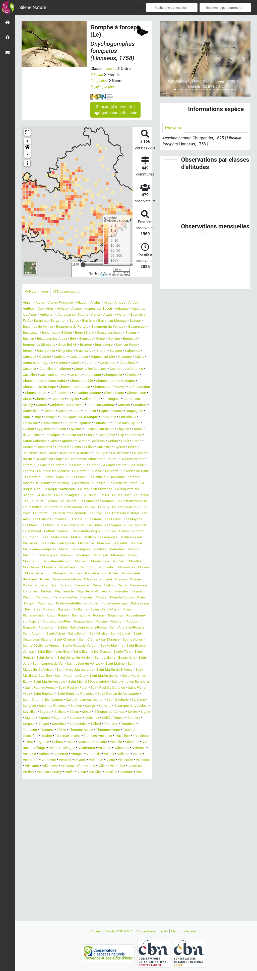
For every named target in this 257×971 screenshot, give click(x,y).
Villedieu (30, 832)
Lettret (97, 561)
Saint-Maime (57, 718)
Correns (65, 423)
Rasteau (92, 652)
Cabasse (51, 363)
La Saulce (95, 519)
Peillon (62, 628)
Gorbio (29, 465)
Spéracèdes (86, 784)
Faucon (65, 447)
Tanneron (123, 784)
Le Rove (95, 543)
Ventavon (52, 826)
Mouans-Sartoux (77, 609)
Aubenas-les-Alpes (58, 315)
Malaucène (131, 567)
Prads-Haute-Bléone (78, 646)
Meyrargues (35, 591)
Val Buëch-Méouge (113, 808)
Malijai (29, 573)
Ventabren (32, 826)
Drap (123, 429)
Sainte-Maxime (113, 694)
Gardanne (41, 459)
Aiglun (28, 303)
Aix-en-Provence (65, 303)
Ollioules (30, 622)
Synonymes (174, 127)
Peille (48, 628)
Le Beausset (62, 525)
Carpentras (32, 375)
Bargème (95, 321)
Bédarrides (34, 339)
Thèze (86, 790)
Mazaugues (64, 585)
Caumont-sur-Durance (60, 381)
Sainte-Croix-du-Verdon (76, 694)
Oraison (65, 622)
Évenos (29, 447)
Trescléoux (72, 802)
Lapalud (78, 501)
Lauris (42, 525)
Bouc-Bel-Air (75, 351)
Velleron (119, 820)
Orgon (96, 622)
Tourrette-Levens (105, 796)
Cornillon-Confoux (39, 423)
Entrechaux (101, 435)
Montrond (116, 603)
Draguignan (94, 429)
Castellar (75, 375)
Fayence (82, 447)
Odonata (97, 74)
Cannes (103, 369)
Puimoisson (33, 652)
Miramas (115, 591)
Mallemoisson (92, 573)
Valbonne (85, 808)
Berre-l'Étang (74, 339)
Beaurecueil (116, 333)
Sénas (47, 772)
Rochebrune (117, 658)
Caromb (135, 369)
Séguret (142, 766)
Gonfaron (139, 459)
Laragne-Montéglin (41, 507)
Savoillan (123, 766)
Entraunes (78, 435)
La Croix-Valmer (95, 483)
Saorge (45, 766)
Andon (28, 309)
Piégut (133, 634)
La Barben (140, 471)
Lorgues (46, 567)
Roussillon (101, 670)
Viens (123, 826)
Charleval (94, 387)
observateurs (72, 291)
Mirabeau (75, 591)
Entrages (139, 429)
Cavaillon (91, 381)
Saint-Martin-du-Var (80, 730)
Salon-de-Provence (127, 760)
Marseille (94, 579)
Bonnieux (131, 345)
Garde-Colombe (67, 459)
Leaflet (102, 274)
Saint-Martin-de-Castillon (116, 724)
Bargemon (115, 321)
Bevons (127, 339)
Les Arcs (30, 549)
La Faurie (47, 489)
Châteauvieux (64, 405)
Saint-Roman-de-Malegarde (47, 754)
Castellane (55, 375)
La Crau (71, 483)
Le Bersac (85, 525)
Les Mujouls (78, 555)
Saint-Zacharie (58, 760)
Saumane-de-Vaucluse (93, 766)
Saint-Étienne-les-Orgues (115, 700)
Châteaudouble (51, 393)
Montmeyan (94, 603)
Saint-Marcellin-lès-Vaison (95, 718)
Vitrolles (139, 838)
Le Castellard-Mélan (99, 531)
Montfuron (51, 603)
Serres (114, 772)
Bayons (83, 327)
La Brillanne (55, 477)
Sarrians (62, 766)
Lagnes (136, 489)
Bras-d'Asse (116, 351)
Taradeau (31, 790)
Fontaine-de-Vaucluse (42, 453)
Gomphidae (100, 80)
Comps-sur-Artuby (62, 417)
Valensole (94, 814)
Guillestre (31, 471)
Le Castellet (131, 531)
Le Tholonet (52, 561)
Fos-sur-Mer (98, 453)
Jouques (120, 471)
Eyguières (47, 447)
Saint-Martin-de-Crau (41, 730)
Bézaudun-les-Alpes (42, 345)
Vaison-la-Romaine (39, 808)
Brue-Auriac (105, 357)
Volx (62, 844)
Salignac (100, 760)
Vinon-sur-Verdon (53, 838)
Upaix (137, 802)
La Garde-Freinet (92, 489)
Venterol (71, 826)
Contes (87, 417)
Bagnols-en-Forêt (69, 321)
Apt (57, 309)
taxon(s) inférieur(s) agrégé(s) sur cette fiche (115, 109)
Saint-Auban (128, 676)
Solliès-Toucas (111, 778)
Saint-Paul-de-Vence (61, 742)
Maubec (112, 579)
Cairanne (33, 369)
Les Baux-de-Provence (61, 549)
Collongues (33, 417)
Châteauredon (128, 399)
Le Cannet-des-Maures (59, 531)
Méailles (85, 585)
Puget (104, 646)
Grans (55, 465)
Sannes (29, 766)
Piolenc (98, 640)
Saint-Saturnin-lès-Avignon (97, 754)
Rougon (64, 670)
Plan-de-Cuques (122, 640)
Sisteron (67, 778)
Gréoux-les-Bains (116, 465)
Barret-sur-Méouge (57, 327)
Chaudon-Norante (95, 405)
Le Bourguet (107, 525)
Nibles (39, 615)
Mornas (52, 609)
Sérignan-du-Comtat (88, 772)
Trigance (105, 802)
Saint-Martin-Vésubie (41, 736)
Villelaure (49, 832)
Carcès (119, 369)
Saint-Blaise (58, 682)
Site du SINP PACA (115, 931)
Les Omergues (105, 555)
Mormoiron (33, 609)
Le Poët (138, 537)
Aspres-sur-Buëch (123, 309)
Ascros (98, 309)
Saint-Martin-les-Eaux (119, 730)
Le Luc (71, 537)
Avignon (43, 321)
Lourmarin (98, 567)
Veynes (88, 826)
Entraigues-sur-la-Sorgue (45, 435)
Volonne (48, 844)
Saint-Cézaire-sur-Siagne (119, 682)
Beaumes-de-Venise (111, 327)
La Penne (97, 501)
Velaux (103, 820)
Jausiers (79, 471)
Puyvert (75, 652)
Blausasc (81, 345)
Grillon (140, 465)
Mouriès (121, 609)
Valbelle (66, 808)
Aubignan (86, 315)
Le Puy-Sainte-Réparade (64, 543)
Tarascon (50, 790)
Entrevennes (34, 441)
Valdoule (75, 814)
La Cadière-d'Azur (84, 477)
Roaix (83, 658)
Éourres (54, 441)
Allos (119, 303)
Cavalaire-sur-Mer (118, 381)
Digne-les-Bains (67, 429)
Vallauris (132, 814)
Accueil (89, 931)
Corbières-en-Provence (117, 417)
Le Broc (128, 525)
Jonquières (99, 471)
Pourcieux (48, 646)
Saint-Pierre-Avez (56, 748)
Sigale (128, 772)
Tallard (106, 784)
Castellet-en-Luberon (104, 375)
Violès (110, 838)
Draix (111, 429)
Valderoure (54, 814)
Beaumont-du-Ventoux (83, 333)
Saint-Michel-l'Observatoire (87, 736)
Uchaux (122, 802)
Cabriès (69, 363)
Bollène (113, 345)
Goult (42, 465)
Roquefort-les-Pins (105, 664)
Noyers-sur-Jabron (120, 615)
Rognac (138, 658)
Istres (63, 471)
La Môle (91, 495)
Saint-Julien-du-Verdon (116, 706)
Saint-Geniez (58, 706)
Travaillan (50, 802)
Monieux (90, 597)
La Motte (109, 495)
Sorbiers (134, 778)
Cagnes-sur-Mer (135, 363)
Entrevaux (122, 435)
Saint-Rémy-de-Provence (123, 748)
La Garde (67, 489)
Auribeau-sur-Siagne (116, 315)
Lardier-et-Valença (77, 507)
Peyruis (117, 634)
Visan (124, 838)
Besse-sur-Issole (103, 339)
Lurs (114, 567)
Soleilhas (86, 778)
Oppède (48, 622)
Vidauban (106, 826)
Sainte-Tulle (33, 706)
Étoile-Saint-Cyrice (121, 441)
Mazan (45, 585)
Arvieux (82, 309)
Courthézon (104, 423)
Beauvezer (139, 333)
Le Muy (86, 537)
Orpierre (112, 622)
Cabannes (32, 363)
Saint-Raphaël (86, 748)
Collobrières (126, 411)
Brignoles (83, 357)
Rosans (29, 670)
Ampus (133, 303)
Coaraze (88, 411)
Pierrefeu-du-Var (56, 640)
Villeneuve (70, 832)
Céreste (30, 387)
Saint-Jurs (72, 712)
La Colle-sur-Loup (118, 477)
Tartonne (70, 790)
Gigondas (104, 459)
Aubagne (31, 315)
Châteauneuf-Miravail (93, 399)
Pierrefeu (31, 640)
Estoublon (92, 441)
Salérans (81, 760)
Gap (26, 459)
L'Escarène (111, 549)
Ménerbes (105, 585)
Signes (143, 772)
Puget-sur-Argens (128, 646)
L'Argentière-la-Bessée (116, 507)
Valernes (114, 814)
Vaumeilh (85, 820)
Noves (95, 615)
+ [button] (27, 141)
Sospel (47, 784)
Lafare (118, 483)
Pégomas (31, 628)
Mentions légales (190, 931)
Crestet (124, 423)
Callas (49, 369)
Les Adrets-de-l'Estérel (125, 543)
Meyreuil (56, 591)
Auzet (28, 321)
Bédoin (53, 339)
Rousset (81, 670)
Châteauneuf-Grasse (53, 399)
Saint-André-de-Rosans (67, 676)
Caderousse (107, 363)
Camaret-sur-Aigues (75, 369)
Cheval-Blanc (125, 405)
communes (39, 291)
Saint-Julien (82, 706)
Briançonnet (61, 357)
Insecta (111, 68)
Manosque (54, 579)
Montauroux (112, 597)
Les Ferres (133, 549)
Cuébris (140, 423)
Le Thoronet (77, 561)
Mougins (102, 609)
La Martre (72, 495)
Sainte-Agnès (113, 688)
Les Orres (129, 555)
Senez (61, 772)
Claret (53, 411)
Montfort (31, 603)
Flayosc (138, 447)
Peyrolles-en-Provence (67, 634)
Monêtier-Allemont (63, 597)
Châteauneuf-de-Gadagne (90, 393)
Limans (112, 561)
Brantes (96, 351)
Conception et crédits (153, 931)
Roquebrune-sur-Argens (65, 664)
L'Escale (91, 549)
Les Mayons (33, 555)
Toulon (81, 796)
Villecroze (139, 826)
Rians (43, 658)
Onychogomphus (105, 86)
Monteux (133, 597)
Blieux (98, 345)
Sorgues (30, 784)
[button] (27, 148)
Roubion (46, 670)
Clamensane (34, 411)
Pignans (81, 640)
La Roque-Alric (67, 513)
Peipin (76, 628)
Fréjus (117, 453)
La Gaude (118, 489)
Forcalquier (75, 453)
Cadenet (86, 363)
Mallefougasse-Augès (57, 573)
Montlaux (71, 603)
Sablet (118, 670)
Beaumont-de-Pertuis (41, 333)
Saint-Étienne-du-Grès (71, 700)
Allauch (90, 303)
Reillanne (110, 652)
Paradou (139, 622)
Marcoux (75, 579)
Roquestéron (136, 664)
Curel (27, 429)
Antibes (44, 309)
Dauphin (42, 429)
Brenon (41, 357)
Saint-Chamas (35, 688)
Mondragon (33, 597)
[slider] (83, 264)
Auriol (142, 315)
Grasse (70, 465)
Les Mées (56, 555)
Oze (125, 622)
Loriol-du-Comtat (71, 567)
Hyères (49, 471)
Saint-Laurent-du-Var (102, 712)
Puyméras (56, 652)
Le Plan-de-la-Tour (112, 537)
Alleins (106, 303)
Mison (131, 591)
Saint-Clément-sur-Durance (75, 688)
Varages (66, 820)
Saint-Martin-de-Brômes (69, 724)
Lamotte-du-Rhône (51, 501)
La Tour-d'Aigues (122, 519)
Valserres (47, 820)
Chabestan (49, 387)
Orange (81, 622)
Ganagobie (135, 453)
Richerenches (63, 658)
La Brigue (33, 477)
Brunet (125, 357)
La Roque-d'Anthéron (101, 513)
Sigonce (32, 778)
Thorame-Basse (109, 790)
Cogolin (105, 411)
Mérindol (142, 585)
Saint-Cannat (83, 682)
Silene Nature (32, 7)
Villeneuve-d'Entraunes (102, 832)
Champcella (72, 387)
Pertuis (131, 628)
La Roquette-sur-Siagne (63, 519)
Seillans (32, 772)
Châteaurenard (36, 405)
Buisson (141, 357)
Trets (89, 802)
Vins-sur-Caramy (87, 838)
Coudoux (83, 423)
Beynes (143, 339)
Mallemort (117, 573)
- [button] (27, 154)
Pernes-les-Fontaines (103, 628)
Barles (133, 321)
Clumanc (70, 411)
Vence (134, 820)
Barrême (30, 327)
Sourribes (64, 784)
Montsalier (137, 603)
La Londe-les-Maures (41, 495)
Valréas (29, 820)
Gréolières (89, 465)
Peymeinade (34, 634)
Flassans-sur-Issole (110, 447)
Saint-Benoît (33, 682)
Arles (68, 309)
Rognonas (32, 664)
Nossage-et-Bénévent (67, 615)
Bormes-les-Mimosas (42, 351)
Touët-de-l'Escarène (54, 796)
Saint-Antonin (103, 676)
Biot (66, 345)
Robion (97, 658)
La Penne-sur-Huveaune (129, 501)
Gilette (121, 459)
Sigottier (49, 778)
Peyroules (99, 634)
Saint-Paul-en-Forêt (99, 742)
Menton (124, 585)
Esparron (73, 441)
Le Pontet (31, 543)
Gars (88, 459)
